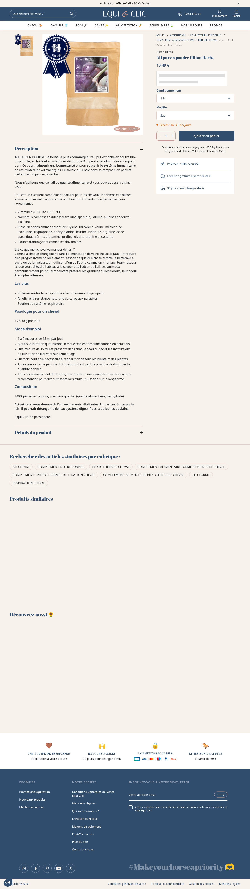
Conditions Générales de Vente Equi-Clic (93, 793)
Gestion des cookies (201, 884)
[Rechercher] (43, 14)
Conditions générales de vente (127, 884)
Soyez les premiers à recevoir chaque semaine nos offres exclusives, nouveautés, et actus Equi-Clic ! (181, 808)
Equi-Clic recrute (83, 834)
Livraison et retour (84, 819)
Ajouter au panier (206, 136)
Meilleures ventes (31, 807)
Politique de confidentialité (167, 884)
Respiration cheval (29, 483)
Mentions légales (84, 803)
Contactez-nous (82, 849)
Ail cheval (21, 467)
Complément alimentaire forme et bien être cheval (181, 467)
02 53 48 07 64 (189, 14)
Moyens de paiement (86, 826)
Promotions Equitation (34, 792)
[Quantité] (166, 135)
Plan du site (80, 842)
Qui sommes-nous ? (85, 811)
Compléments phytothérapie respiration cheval (54, 475)
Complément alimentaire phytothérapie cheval (143, 475)
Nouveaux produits (32, 799)
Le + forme (201, 475)
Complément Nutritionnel (61, 467)
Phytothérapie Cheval (111, 467)
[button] (8, 882)
